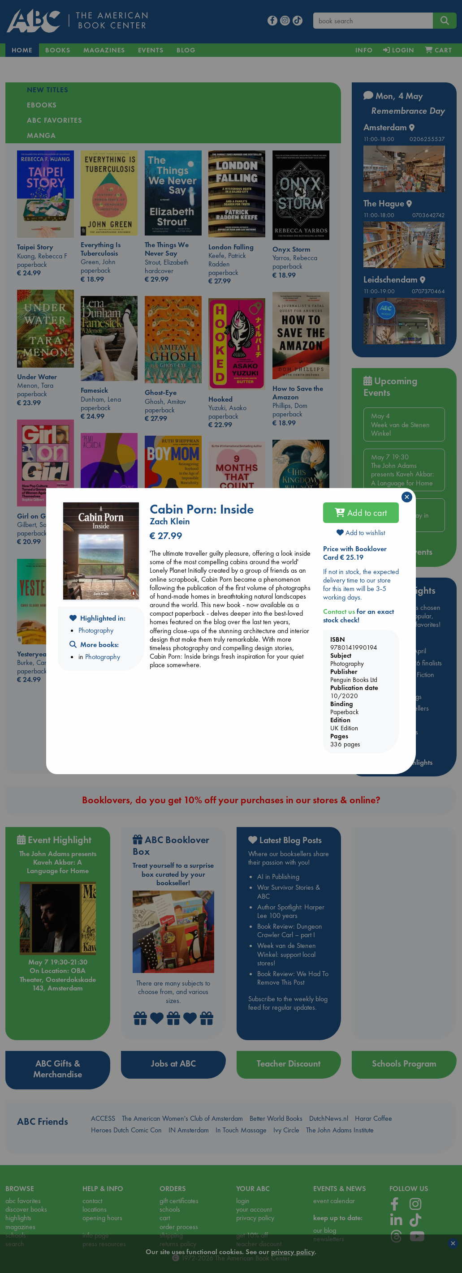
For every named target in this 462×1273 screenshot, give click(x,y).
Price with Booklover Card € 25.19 (355, 553)
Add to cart (361, 513)
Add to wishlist (361, 532)
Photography (95, 630)
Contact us (339, 611)
